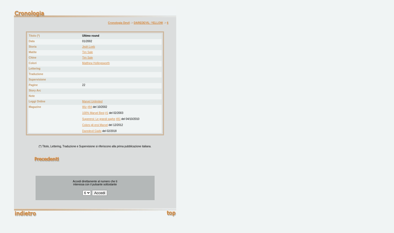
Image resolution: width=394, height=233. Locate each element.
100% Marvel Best (93, 112)
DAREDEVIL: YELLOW (148, 22)
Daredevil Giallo (92, 131)
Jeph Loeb (88, 46)
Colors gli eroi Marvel (95, 124)
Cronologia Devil (119, 22)
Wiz (84, 106)
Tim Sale (87, 52)
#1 (106, 112)
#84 (90, 106)
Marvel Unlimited (92, 101)
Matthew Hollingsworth (96, 63)
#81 (118, 118)
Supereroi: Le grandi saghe (98, 118)
